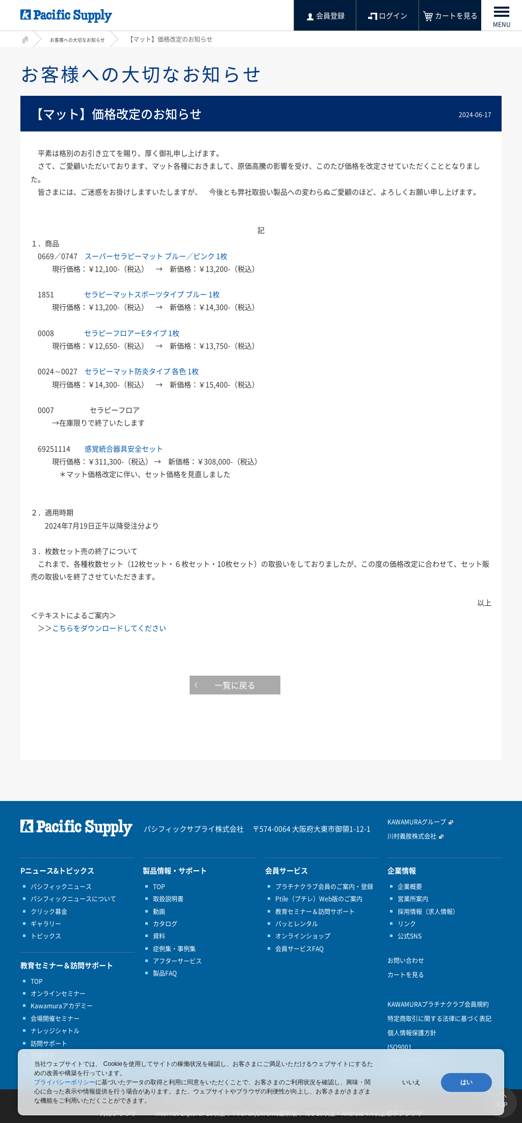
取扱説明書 (168, 898)
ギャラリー (46, 923)
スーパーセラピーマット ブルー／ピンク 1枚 (156, 256)
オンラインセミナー (58, 993)
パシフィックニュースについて (73, 898)
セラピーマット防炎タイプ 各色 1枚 (142, 371)
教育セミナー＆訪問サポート (315, 911)
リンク (407, 923)
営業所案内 (413, 898)
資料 (159, 936)
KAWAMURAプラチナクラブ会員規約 (438, 1004)
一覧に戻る (261, 687)
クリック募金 (49, 911)
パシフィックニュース (61, 886)
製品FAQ (165, 973)
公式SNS (410, 936)
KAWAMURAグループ (416, 821)
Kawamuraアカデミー (62, 1005)
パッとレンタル (296, 923)
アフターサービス (177, 961)
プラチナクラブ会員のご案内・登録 (324, 886)
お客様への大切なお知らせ (86, 39)
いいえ (411, 1082)
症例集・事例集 (174, 948)
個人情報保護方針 (411, 1032)
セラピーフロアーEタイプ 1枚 (131, 333)
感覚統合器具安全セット (124, 448)
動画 (159, 911)
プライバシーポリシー (64, 1082)
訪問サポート (49, 1043)
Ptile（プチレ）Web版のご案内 (318, 898)
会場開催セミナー (55, 1018)
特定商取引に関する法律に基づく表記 (439, 1018)
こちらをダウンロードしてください (109, 628)
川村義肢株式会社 (411, 836)
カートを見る (405, 974)
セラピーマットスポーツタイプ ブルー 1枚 (152, 294)
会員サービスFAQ (299, 948)
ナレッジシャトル (55, 1030)
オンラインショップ (302, 936)
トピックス (46, 936)
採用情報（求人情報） (428, 911)
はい (466, 1082)
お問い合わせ (405, 960)
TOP (37, 981)
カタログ (165, 923)
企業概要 (410, 886)
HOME (24, 38)
